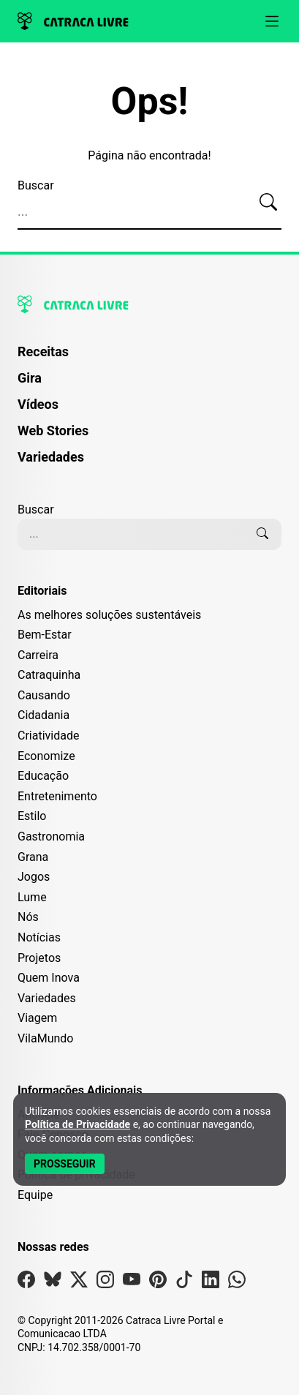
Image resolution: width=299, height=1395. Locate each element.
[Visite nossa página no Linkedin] (210, 1283)
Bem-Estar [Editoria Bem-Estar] (45, 635)
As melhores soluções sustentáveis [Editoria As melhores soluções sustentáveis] (109, 615)
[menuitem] (149, 358)
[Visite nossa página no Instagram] (105, 1283)
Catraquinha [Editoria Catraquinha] (49, 675)
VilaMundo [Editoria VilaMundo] (45, 1038)
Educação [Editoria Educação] (43, 776)
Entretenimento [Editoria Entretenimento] (57, 796)
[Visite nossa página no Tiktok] (184, 1283)
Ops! (150, 102)
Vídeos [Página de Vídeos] (38, 404)
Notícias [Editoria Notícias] (39, 937)
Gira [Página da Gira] (30, 378)
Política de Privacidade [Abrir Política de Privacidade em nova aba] (77, 1124)
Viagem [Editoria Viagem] (37, 1018)
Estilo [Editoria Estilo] (32, 816)
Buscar (36, 185)
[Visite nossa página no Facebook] (26, 1283)
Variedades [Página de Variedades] (51, 457)
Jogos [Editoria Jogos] (34, 877)
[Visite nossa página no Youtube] (131, 1283)
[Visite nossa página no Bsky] (52, 1283)
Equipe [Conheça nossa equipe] (35, 1195)
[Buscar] (268, 202)
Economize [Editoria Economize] (46, 756)
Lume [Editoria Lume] (32, 897)
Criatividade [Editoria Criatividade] (48, 735)
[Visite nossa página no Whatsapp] (237, 1283)
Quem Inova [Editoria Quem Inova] (49, 978)
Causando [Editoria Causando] (44, 695)
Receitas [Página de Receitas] (43, 351)
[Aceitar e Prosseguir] (65, 1164)
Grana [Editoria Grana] (33, 857)
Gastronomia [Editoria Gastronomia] (51, 836)
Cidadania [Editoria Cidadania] (43, 715)
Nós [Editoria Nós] (28, 917)
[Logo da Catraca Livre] (73, 21)
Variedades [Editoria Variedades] (47, 998)
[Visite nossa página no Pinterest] (158, 1283)
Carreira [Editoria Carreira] (38, 655)
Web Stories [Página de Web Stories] (53, 430)
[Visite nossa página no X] (79, 1283)
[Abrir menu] (271, 21)
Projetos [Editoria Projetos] (39, 958)
